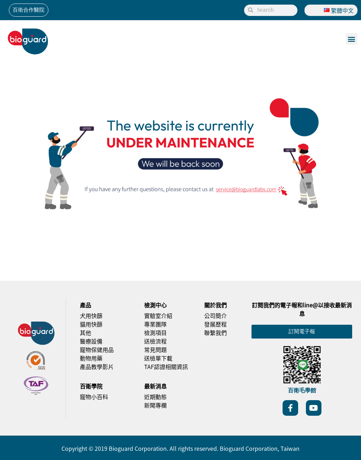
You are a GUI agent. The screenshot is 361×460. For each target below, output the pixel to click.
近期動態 (155, 396)
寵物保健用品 (97, 349)
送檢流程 (155, 341)
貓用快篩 (91, 324)
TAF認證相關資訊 (166, 366)
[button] (351, 39)
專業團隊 (155, 324)
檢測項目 (155, 332)
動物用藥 (91, 358)
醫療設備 (91, 341)
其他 (85, 332)
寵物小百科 (94, 396)
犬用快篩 (91, 315)
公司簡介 (215, 315)
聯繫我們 (215, 332)
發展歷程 (215, 324)
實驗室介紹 (158, 315)
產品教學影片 (97, 366)
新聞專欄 (155, 405)
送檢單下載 (158, 358)
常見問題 (155, 349)
